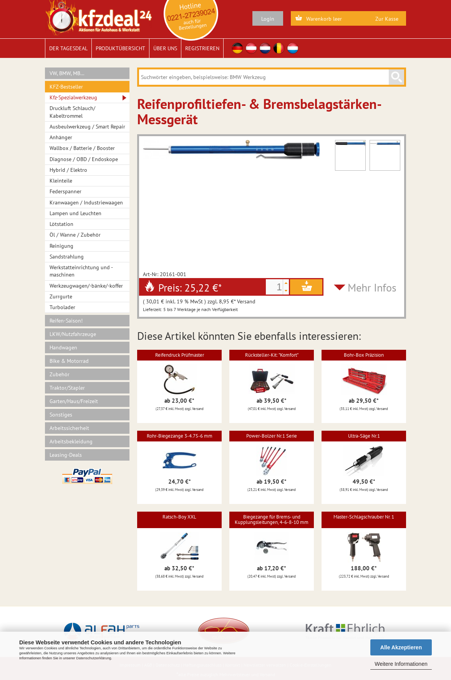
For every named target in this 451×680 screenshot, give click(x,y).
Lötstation (61, 224)
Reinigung (61, 245)
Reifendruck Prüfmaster (179, 355)
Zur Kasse (386, 18)
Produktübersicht (120, 48)
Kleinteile (61, 180)
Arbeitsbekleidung (71, 441)
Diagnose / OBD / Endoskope (84, 159)
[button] (286, 283)
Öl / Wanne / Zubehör (75, 234)
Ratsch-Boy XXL (179, 517)
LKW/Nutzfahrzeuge (73, 334)
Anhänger (61, 137)
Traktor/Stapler (67, 387)
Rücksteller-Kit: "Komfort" (271, 355)
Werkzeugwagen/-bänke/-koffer (86, 285)
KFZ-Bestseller (66, 86)
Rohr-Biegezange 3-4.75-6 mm (179, 436)
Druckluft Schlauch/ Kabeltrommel (72, 112)
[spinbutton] (274, 287)
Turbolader (62, 307)
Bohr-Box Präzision (364, 355)
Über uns (165, 48)
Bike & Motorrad (69, 360)
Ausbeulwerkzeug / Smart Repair (87, 126)
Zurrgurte (61, 296)
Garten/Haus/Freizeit (74, 401)
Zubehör (60, 374)
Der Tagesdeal (68, 48)
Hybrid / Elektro (68, 169)
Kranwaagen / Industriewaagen (86, 202)
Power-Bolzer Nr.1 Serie (271, 436)
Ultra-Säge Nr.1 (364, 436)
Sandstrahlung (67, 256)
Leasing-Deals (66, 454)
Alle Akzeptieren (401, 647)
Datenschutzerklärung (93, 658)
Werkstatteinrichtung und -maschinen (81, 271)
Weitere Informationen (401, 664)
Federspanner (65, 191)
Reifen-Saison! (66, 320)
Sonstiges (61, 414)
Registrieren (202, 48)
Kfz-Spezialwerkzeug (73, 97)
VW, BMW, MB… (67, 73)
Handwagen (63, 347)
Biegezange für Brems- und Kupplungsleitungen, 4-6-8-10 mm (271, 519)
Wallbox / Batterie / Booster (82, 148)
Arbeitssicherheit (69, 428)
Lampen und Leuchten (75, 213)
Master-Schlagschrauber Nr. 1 (363, 517)
